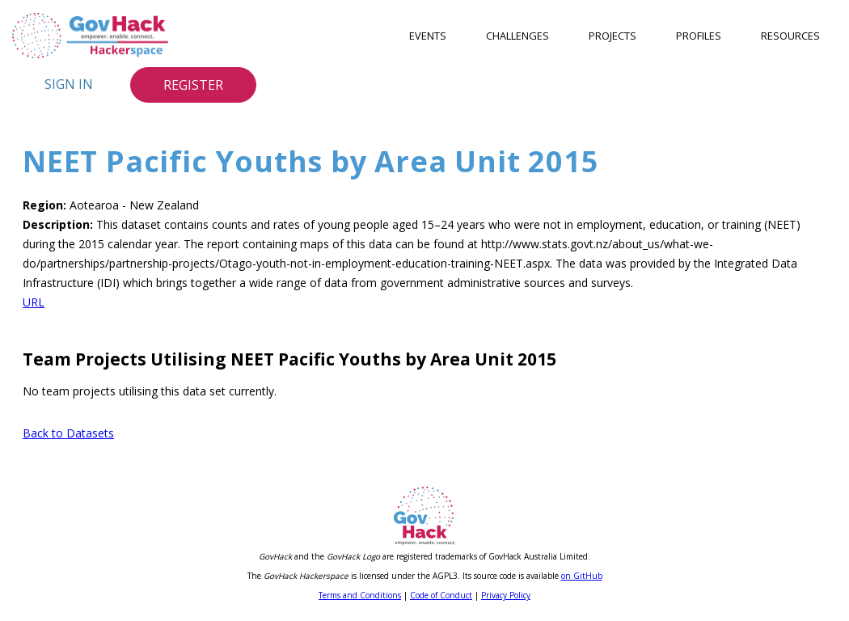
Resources (790, 35)
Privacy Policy (505, 595)
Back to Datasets (68, 433)
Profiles (698, 35)
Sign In (68, 84)
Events (427, 35)
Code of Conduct (441, 595)
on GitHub (581, 575)
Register (193, 85)
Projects (612, 35)
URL (33, 302)
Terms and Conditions (360, 595)
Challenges (517, 35)
